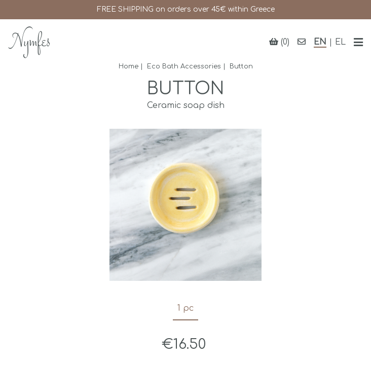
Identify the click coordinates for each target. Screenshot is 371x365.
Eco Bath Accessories (184, 66)
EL (340, 42)
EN (320, 42)
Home (128, 66)
